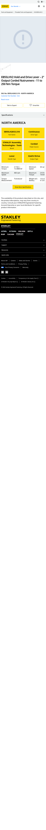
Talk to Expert (12, 105)
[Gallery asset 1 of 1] (5, 68)
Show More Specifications (23, 187)
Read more (5, 99)
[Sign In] (39, 6)
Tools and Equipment (7, 12)
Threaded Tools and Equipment (23, 12)
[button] (38, 2)
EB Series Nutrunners (35, 12)
